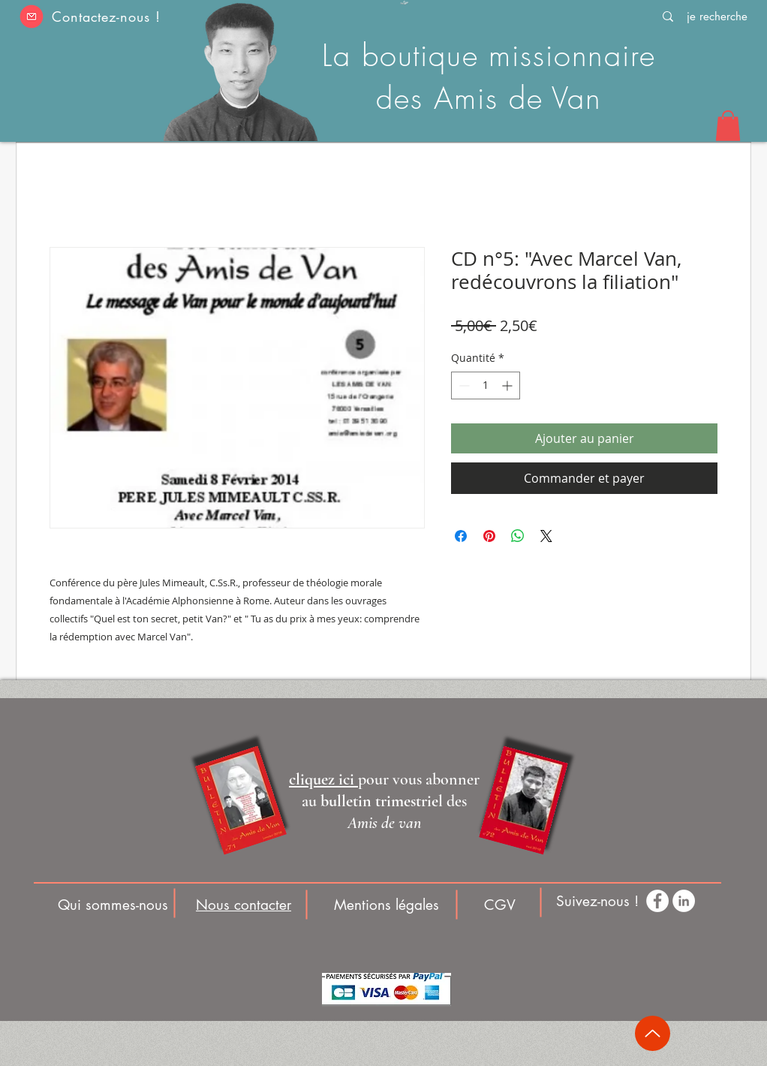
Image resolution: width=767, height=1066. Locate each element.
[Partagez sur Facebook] (461, 536)
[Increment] (508, 385)
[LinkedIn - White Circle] (683, 901)
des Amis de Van (489, 98)
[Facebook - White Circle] (657, 901)
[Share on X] (546, 536)
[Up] (652, 1033)
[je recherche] (716, 16)
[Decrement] (462, 385)
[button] (31, 16)
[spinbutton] (485, 385)
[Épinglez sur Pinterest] (489, 536)
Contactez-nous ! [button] (106, 17)
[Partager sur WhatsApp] (518, 536)
